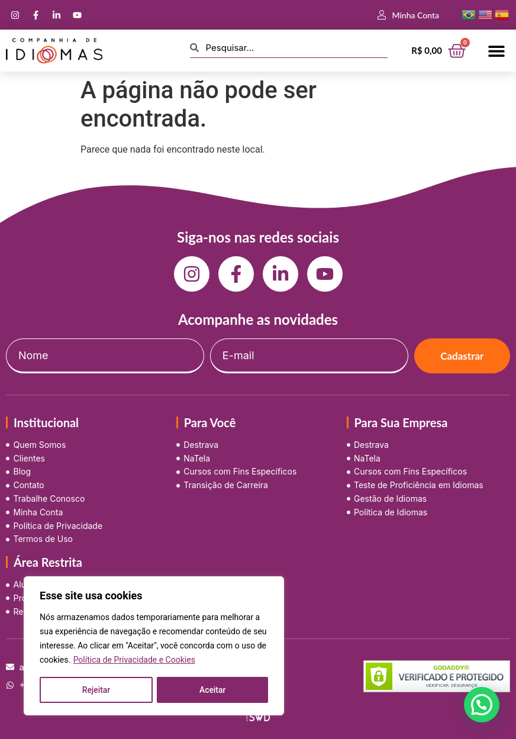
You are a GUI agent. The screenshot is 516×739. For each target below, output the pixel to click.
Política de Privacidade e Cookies (134, 660)
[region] (154, 646)
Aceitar (212, 690)
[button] (496, 50)
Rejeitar (96, 690)
